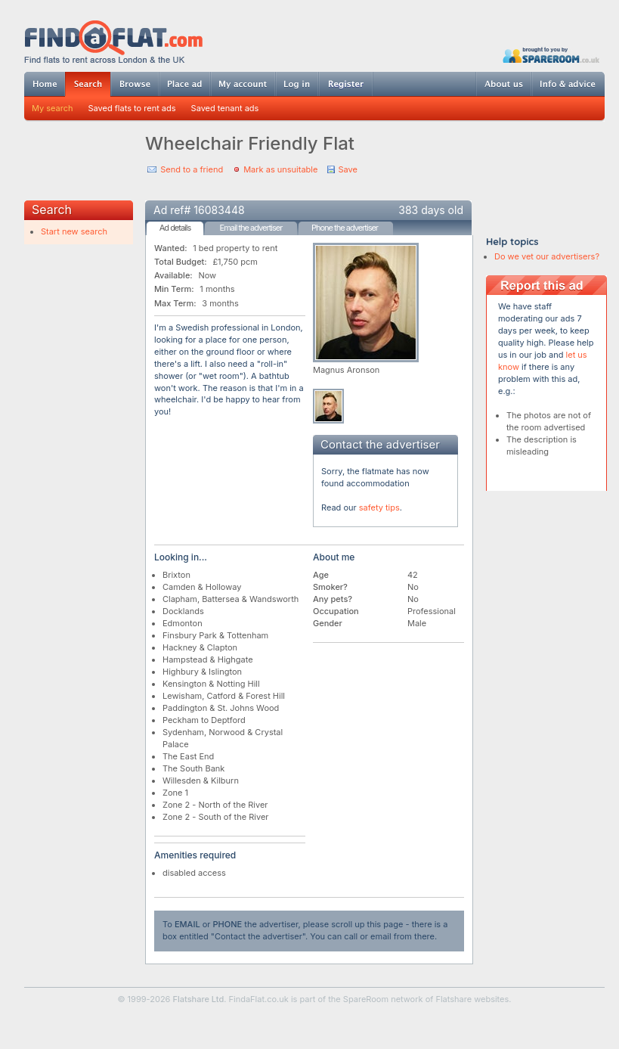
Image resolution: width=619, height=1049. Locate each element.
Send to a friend (191, 169)
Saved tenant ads (225, 108)
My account (242, 84)
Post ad (184, 84)
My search (52, 108)
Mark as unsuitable (280, 169)
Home (44, 84)
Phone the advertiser (344, 227)
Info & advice (568, 84)
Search (87, 84)
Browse (134, 84)
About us (503, 84)
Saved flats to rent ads (132, 108)
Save (347, 169)
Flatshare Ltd (198, 999)
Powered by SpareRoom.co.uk (551, 55)
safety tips (379, 507)
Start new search (74, 231)
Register (345, 84)
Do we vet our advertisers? (546, 256)
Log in (296, 84)
